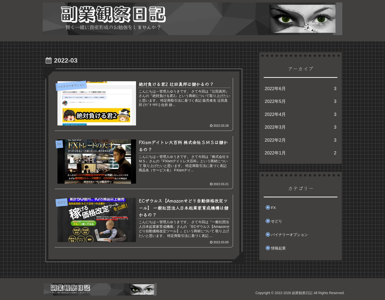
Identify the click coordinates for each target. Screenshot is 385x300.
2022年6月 (300, 89)
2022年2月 (300, 140)
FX (273, 207)
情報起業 (278, 248)
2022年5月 (300, 101)
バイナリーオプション (289, 234)
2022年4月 (300, 114)
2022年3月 (300, 127)
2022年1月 (300, 153)
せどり (276, 221)
